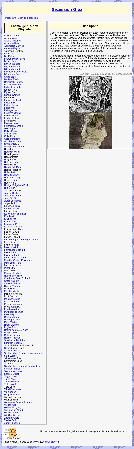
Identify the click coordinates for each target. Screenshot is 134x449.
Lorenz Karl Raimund (14, 257)
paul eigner (51, 442)
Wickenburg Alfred (13, 410)
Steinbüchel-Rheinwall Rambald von (22, 366)
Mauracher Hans (12, 263)
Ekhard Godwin (11, 95)
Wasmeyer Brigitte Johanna (17, 402)
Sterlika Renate (11, 368)
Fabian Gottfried (12, 100)
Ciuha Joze (9, 77)
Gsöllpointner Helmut (14, 146)
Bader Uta (9, 53)
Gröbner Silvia (11, 144)
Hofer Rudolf (10, 172)
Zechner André (11, 418)
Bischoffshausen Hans (15, 71)
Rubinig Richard (12, 335)
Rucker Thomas (11, 337)
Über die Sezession (28, 18)
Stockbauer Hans (12, 371)
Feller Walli (9, 108)
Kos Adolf (8, 216)
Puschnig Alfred (11, 309)
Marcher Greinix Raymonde (17, 260)
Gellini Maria (10, 131)
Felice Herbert (11, 105)
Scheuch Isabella (12, 343)
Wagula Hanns (11, 394)
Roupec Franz (11, 332)
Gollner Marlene (12, 139)
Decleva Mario (11, 79)
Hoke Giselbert (11, 175)
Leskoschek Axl (11, 247)
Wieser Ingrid (10, 412)
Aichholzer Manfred (13, 46)
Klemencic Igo (11, 208)
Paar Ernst (9, 288)
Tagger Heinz (10, 376)
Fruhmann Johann (13, 126)
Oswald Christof (11, 283)
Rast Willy (8, 314)
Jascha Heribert (11, 193)
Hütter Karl (9, 188)
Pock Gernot (10, 296)
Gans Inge (9, 128)
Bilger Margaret (11, 69)
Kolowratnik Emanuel (14, 214)
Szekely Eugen (11, 374)
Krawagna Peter (12, 224)
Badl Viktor (9, 56)
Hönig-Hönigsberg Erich (16, 185)
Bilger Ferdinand (12, 66)
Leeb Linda (9, 242)
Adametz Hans (11, 35)
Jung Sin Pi (9, 198)
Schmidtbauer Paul (13, 348)
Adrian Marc (10, 38)
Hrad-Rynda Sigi (12, 177)
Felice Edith (9, 102)
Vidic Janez (9, 392)
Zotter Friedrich (11, 423)
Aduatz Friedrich (12, 40)
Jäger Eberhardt (12, 201)
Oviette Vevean (11, 286)
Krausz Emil (9, 221)
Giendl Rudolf (10, 133)
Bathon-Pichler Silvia (14, 59)
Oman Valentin (11, 281)
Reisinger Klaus (11, 319)
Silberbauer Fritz (12, 358)
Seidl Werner (10, 356)
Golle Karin (9, 136)
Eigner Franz (10, 90)
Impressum (10, 18)
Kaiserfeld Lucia (12, 206)
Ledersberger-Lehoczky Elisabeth (20, 239)
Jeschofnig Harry (12, 195)
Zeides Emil (9, 420)
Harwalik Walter (11, 152)
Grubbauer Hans (12, 141)
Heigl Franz (9, 159)
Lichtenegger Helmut (14, 250)
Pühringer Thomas (13, 312)
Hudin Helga (10, 180)
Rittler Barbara (11, 325)
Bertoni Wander (11, 64)
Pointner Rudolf (11, 299)
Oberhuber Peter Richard (16, 278)
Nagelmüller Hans (12, 276)
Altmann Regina (12, 48)
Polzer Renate (11, 301)
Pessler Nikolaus (12, 291)
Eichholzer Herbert (13, 87)
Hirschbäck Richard (13, 167)
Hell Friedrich (10, 162)
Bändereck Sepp (12, 74)
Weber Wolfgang (12, 407)
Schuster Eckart (11, 350)
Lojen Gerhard (11, 255)
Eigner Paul (9, 92)
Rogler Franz (10, 327)
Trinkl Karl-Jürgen (12, 389)
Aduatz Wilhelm (11, 43)
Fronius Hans (10, 123)
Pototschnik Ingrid (12, 304)
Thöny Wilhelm (11, 381)
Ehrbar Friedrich (12, 84)
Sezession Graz (67, 9)
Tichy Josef (9, 384)
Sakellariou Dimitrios (14, 340)
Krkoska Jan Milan (13, 226)
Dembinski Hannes (13, 82)
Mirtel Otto (9, 268)
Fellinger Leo (10, 110)
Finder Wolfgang (12, 113)
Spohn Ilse (9, 363)
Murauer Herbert (12, 273)
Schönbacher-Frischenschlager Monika (23, 353)
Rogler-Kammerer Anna (15, 330)
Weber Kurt (9, 405)
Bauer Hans (9, 61)
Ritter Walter (10, 322)
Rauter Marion (11, 317)
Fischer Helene (11, 118)
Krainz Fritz (9, 219)
